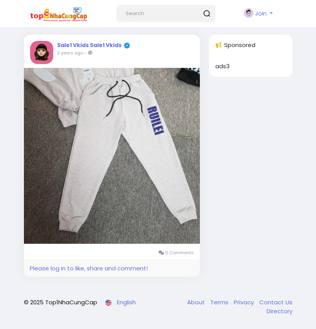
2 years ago (70, 53)
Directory (279, 311)
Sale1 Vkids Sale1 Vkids (89, 45)
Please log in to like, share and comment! (89, 268)
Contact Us (275, 302)
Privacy (244, 302)
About (196, 302)
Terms (220, 302)
